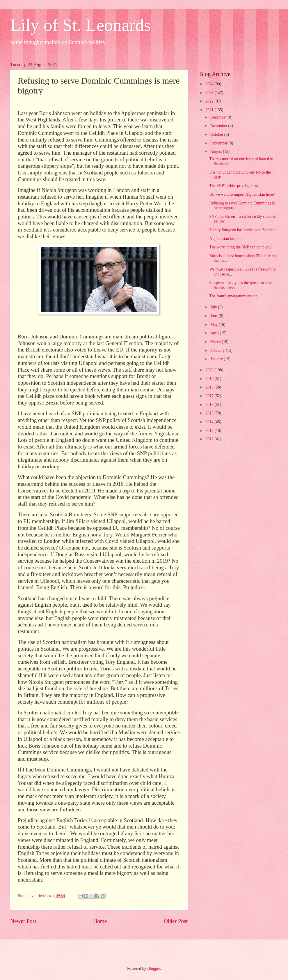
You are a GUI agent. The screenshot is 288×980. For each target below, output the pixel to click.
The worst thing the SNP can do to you (240, 247)
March (216, 342)
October (217, 134)
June (214, 316)
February (218, 350)
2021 (209, 110)
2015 (209, 413)
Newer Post (23, 921)
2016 (209, 404)
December (219, 117)
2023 (209, 93)
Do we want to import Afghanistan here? (242, 194)
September (219, 143)
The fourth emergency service (233, 296)
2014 (209, 422)
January (217, 359)
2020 (209, 370)
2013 (209, 430)
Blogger (153, 968)
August (216, 151)
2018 (209, 387)
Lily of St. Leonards (80, 25)
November (219, 125)
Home (100, 921)
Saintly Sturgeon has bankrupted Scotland (242, 230)
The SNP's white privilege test (233, 185)
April (215, 333)
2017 (209, 396)
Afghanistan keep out (226, 238)
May (214, 324)
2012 (209, 439)
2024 (209, 84)
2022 (209, 101)
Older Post (176, 921)
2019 (209, 379)
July (214, 307)
